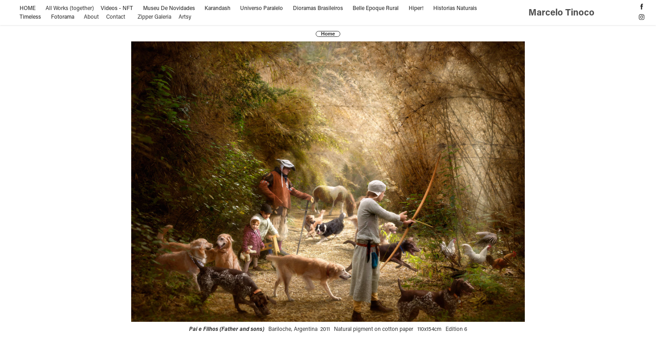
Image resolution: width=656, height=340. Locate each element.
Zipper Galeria (154, 16)
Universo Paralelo (261, 7)
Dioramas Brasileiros (318, 7)
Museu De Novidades (169, 7)
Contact (115, 16)
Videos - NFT (117, 7)
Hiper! (416, 7)
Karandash (218, 7)
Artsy (185, 16)
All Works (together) (70, 7)
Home (328, 33)
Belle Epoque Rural (376, 7)
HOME (28, 7)
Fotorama (62, 16)
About (91, 16)
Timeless (30, 16)
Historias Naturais (455, 7)
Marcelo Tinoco (562, 12)
